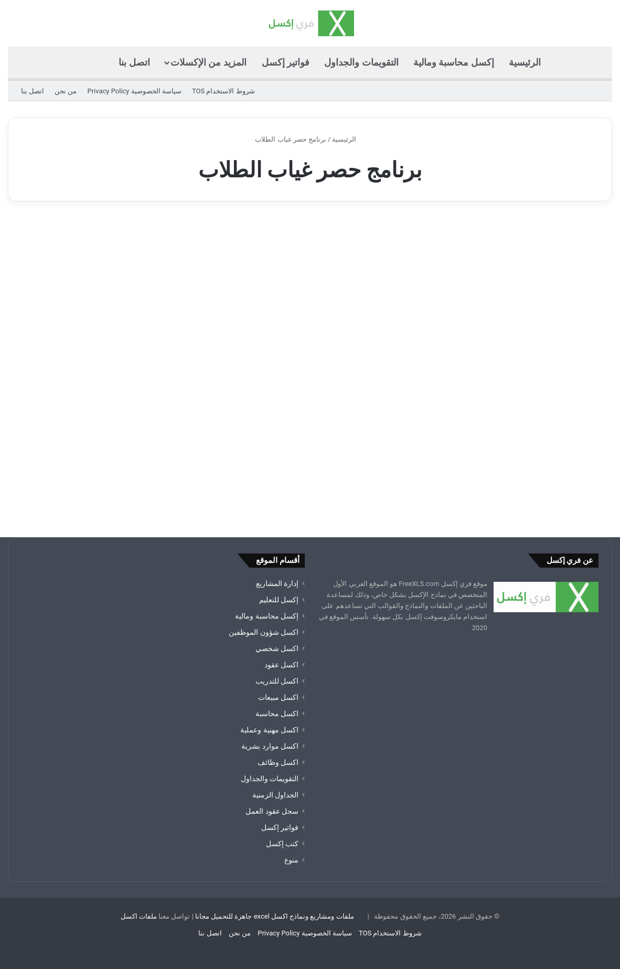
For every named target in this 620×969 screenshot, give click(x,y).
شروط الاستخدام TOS (223, 91)
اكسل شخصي (276, 648)
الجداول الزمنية (275, 795)
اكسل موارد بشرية (269, 746)
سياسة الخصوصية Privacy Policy (134, 91)
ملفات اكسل (139, 916)
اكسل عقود (281, 665)
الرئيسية (525, 62)
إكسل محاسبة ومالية (453, 62)
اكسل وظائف (278, 762)
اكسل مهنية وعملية (269, 730)
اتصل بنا (134, 62)
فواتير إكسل (285, 62)
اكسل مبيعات (278, 697)
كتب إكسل (282, 843)
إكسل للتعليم (278, 599)
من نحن (66, 91)
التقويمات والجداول (361, 62)
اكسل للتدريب (276, 681)
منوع (291, 860)
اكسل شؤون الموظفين (263, 632)
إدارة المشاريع (277, 583)
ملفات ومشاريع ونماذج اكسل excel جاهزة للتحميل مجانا (274, 916)
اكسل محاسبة (276, 713)
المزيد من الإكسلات (208, 62)
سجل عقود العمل (271, 811)
